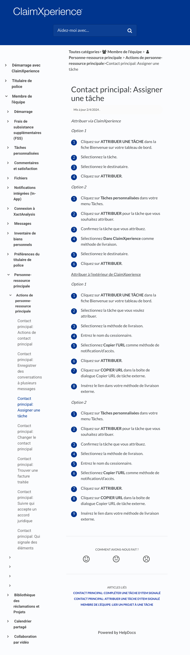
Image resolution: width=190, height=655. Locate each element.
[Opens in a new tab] (117, 632)
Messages (22, 223)
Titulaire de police (22, 83)
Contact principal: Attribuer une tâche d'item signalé (117, 599)
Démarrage (23, 111)
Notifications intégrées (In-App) (25, 193)
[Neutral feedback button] (116, 559)
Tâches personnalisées (26, 150)
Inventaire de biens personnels (25, 239)
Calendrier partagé (23, 624)
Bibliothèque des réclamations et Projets (26, 603)
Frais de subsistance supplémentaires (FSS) (27, 129)
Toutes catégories (84, 52)
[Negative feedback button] (146, 559)
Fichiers (20, 178)
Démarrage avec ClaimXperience (26, 68)
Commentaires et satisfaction (26, 166)
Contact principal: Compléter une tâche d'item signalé (117, 593)
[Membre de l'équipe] (122, 52)
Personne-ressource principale (23, 280)
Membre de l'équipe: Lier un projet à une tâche (117, 604)
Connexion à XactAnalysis (24, 211)
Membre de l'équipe (22, 99)
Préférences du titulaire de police (27, 260)
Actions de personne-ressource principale (24, 303)
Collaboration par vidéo (25, 639)
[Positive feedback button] (86, 559)
